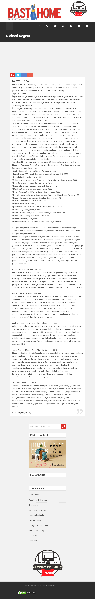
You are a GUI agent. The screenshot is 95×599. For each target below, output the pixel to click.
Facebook (39, 26)
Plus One (30, 75)
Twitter (55, 26)
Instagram (71, 26)
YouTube (79, 26)
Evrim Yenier (34, 495)
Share (24, 75)
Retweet (18, 75)
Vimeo (87, 26)
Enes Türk (33, 540)
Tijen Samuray (34, 505)
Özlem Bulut (34, 535)
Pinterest (47, 26)
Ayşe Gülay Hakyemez (38, 500)
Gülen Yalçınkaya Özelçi (38, 510)
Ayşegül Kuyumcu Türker (39, 525)
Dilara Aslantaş (35, 520)
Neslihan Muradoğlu (37, 530)
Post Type (12, 75)
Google (63, 26)
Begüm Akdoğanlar (36, 515)
